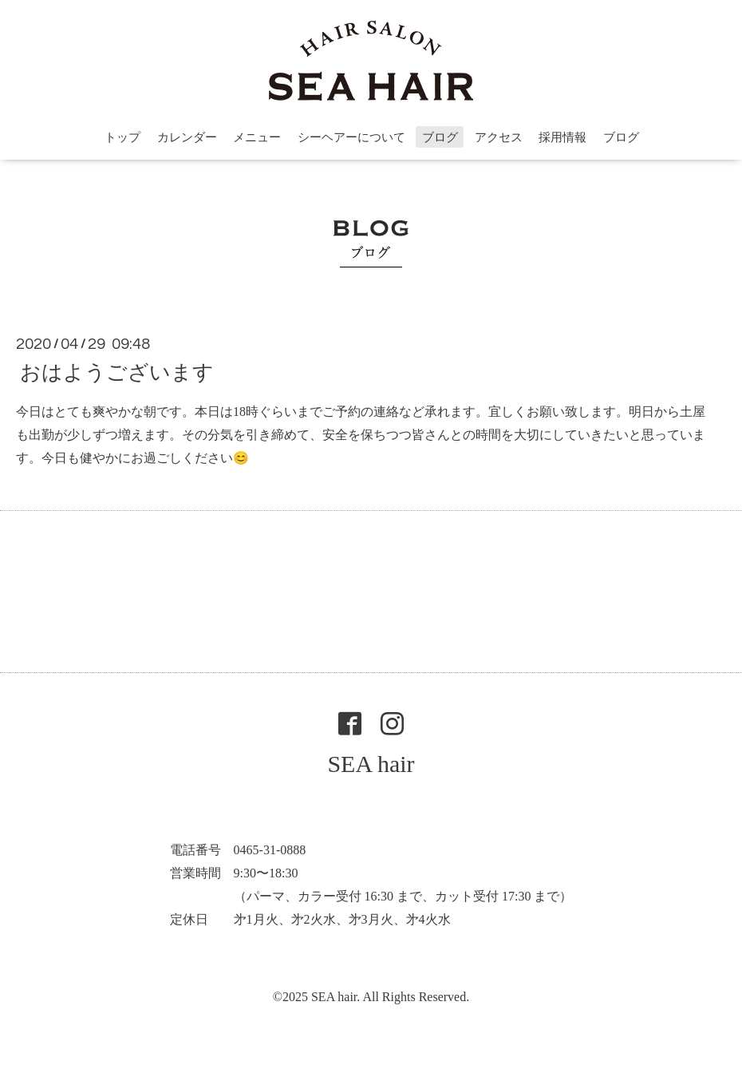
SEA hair (370, 763)
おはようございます (117, 372)
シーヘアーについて (351, 137)
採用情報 (562, 137)
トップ (122, 137)
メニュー (257, 137)
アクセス (499, 137)
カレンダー (187, 137)
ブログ (440, 137)
